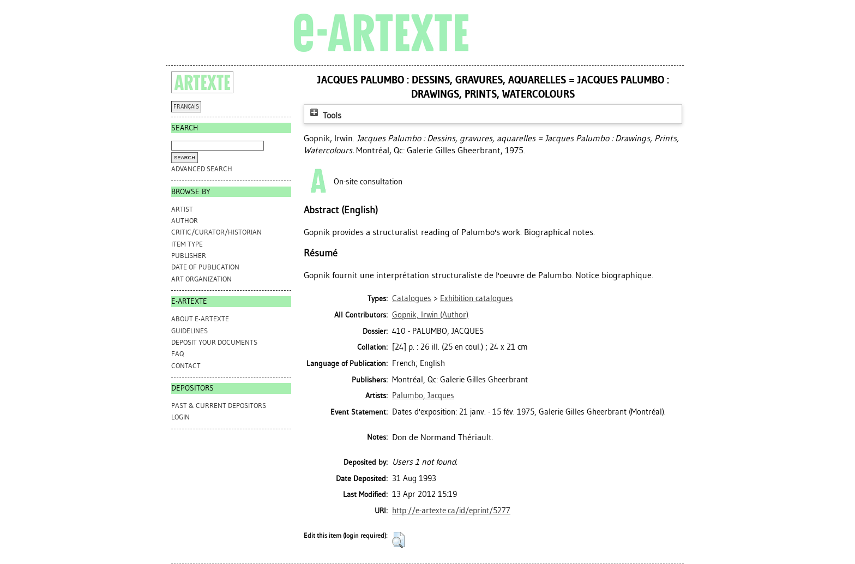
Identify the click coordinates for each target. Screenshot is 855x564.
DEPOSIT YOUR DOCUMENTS (214, 342)
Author (184, 221)
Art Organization (201, 279)
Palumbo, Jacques (423, 395)
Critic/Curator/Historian (216, 232)
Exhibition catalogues (476, 298)
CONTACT (186, 366)
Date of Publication (205, 267)
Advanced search (201, 169)
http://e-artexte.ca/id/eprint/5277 (451, 510)
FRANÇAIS (186, 106)
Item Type (187, 244)
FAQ (177, 354)
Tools (324, 115)
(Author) (430, 315)
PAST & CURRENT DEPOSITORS (218, 405)
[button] (398, 540)
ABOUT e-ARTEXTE (200, 319)
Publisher (188, 255)
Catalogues (411, 298)
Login (180, 417)
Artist (182, 209)
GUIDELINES (189, 331)
